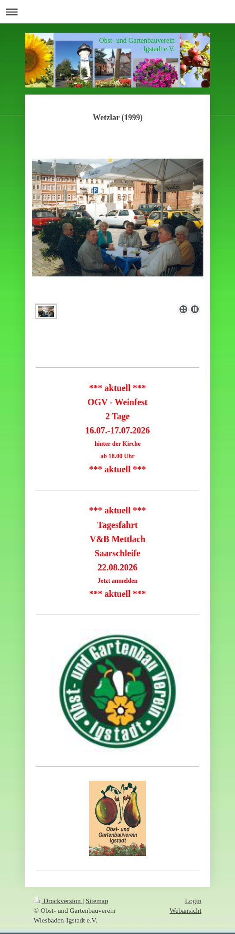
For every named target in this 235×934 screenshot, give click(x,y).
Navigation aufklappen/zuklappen (117, 11)
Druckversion (58, 900)
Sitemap (97, 900)
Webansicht (185, 910)
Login (193, 900)
